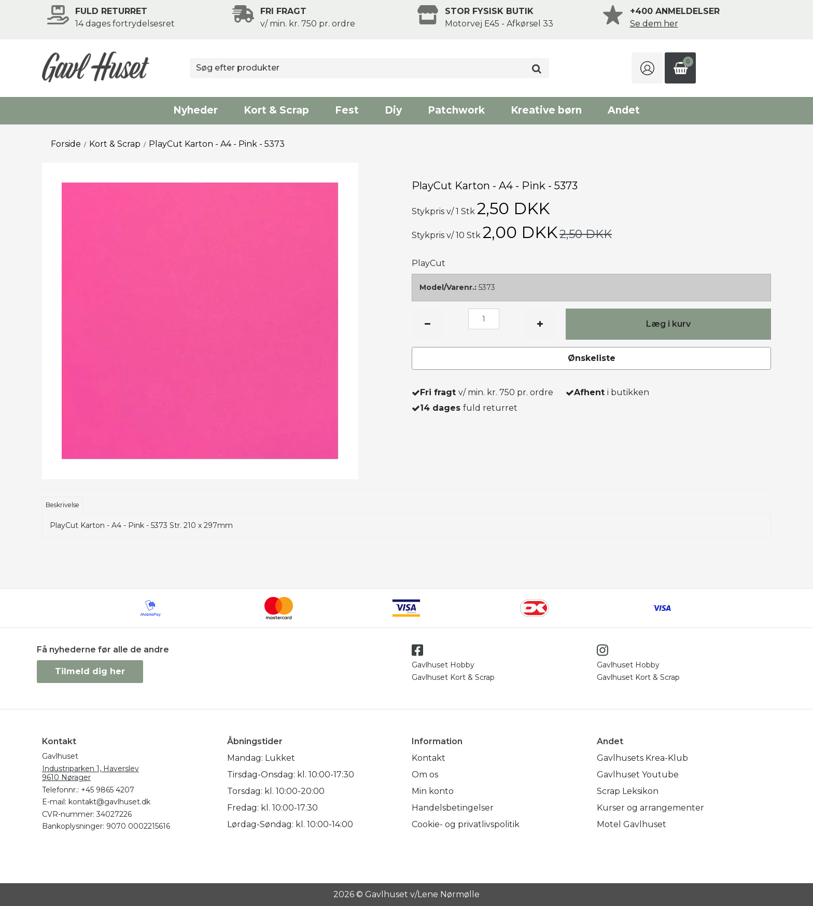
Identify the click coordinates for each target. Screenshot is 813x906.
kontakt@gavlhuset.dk (109, 801)
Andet (624, 110)
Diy (393, 110)
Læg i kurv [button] (668, 324)
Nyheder (195, 110)
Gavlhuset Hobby (443, 665)
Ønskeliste (591, 358)
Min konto (433, 791)
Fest (347, 110)
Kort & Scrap (276, 110)
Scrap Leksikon (627, 791)
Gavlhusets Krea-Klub (642, 758)
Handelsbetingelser (453, 808)
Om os (425, 774)
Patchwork (456, 110)
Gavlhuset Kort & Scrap (453, 677)
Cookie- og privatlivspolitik (466, 824)
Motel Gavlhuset (631, 824)
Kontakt (428, 758)
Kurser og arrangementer (650, 808)
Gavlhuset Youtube (638, 774)
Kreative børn (546, 110)
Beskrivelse (62, 505)
